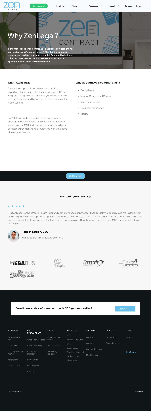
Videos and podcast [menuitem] (75, 353)
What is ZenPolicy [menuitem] (35, 348)
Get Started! (75, 176)
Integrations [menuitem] (13, 360)
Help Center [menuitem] (131, 352)
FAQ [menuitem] (68, 336)
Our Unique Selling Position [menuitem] (15, 353)
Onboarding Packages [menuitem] (52, 353)
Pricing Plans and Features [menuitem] (54, 338)
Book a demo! (39, 6)
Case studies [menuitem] (72, 348)
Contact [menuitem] (128, 6)
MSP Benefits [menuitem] (33, 369)
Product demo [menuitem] (73, 357)
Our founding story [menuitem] (94, 350)
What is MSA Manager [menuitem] (32, 355)
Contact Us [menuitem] (111, 337)
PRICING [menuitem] (50, 331)
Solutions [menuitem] (60, 6)
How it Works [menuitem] (33, 363)
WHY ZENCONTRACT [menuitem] (34, 332)
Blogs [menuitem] (69, 344)
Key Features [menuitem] (13, 346)
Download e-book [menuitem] (15, 366)
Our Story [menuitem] (90, 337)
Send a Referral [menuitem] (113, 343)
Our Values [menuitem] (91, 343)
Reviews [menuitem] (31, 375)
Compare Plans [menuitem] (53, 346)
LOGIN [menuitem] (128, 331)
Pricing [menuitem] (74, 6)
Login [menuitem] (138, 6)
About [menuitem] (112, 6)
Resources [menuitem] (93, 6)
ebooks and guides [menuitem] (75, 340)
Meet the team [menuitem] (92, 356)
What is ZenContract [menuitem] (33, 341)
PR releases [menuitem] (72, 361)
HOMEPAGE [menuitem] (13, 331)
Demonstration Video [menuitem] (14, 338)
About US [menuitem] (91, 331)
